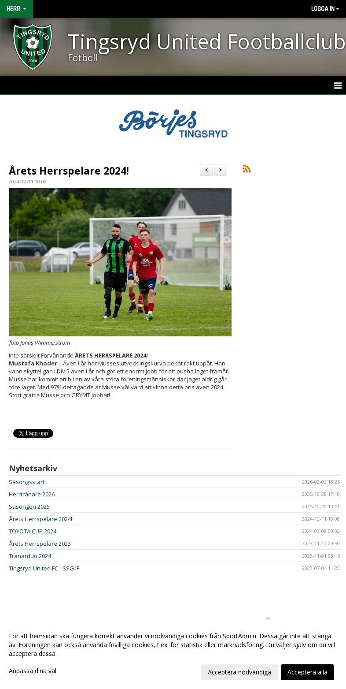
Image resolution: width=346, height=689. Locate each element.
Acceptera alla (307, 672)
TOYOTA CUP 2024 (32, 531)
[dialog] (173, 653)
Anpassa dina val (32, 671)
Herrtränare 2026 (32, 494)
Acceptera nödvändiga (239, 672)
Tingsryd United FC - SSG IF (44, 568)
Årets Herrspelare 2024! (69, 171)
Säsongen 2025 (29, 506)
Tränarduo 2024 (30, 556)
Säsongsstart (26, 482)
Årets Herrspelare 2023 (40, 543)
